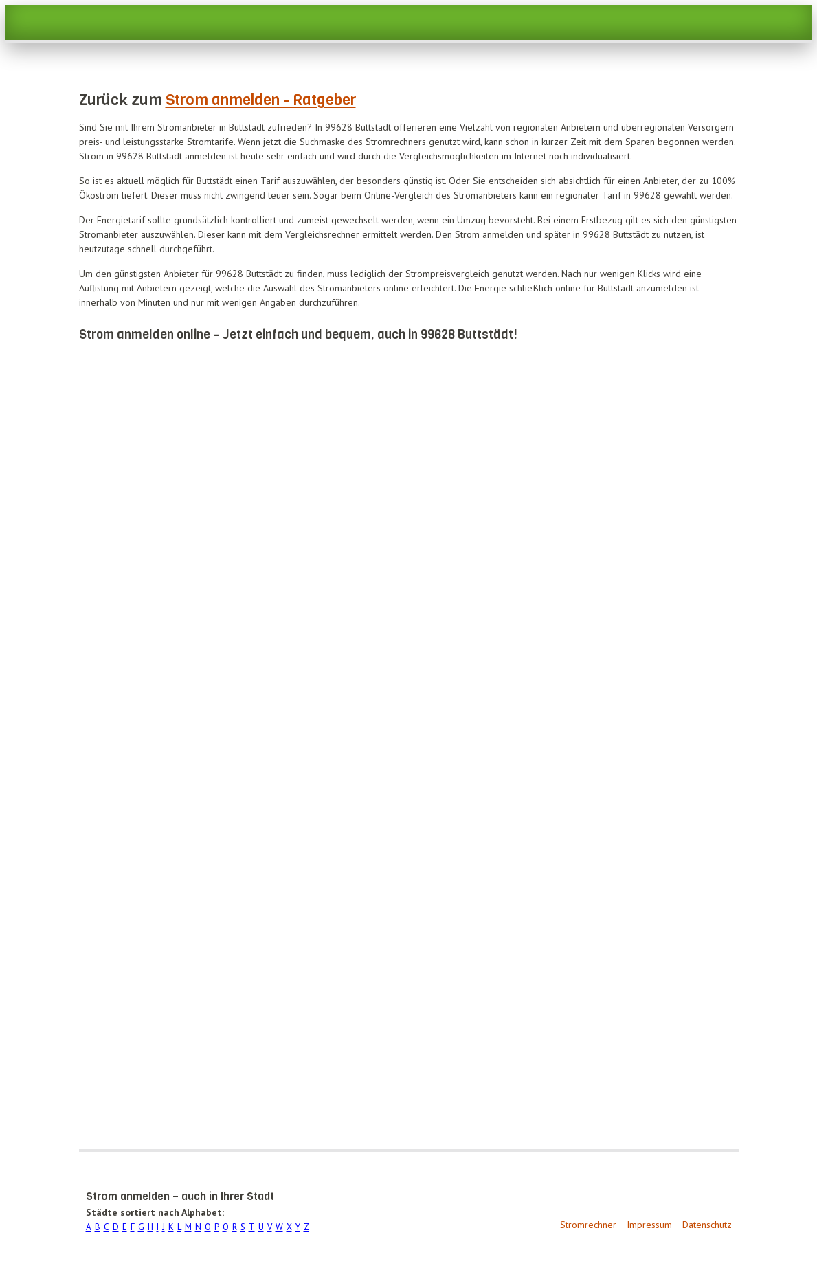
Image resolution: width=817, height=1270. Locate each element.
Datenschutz (707, 1224)
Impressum (649, 1224)
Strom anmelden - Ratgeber (261, 100)
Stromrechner (588, 1224)
